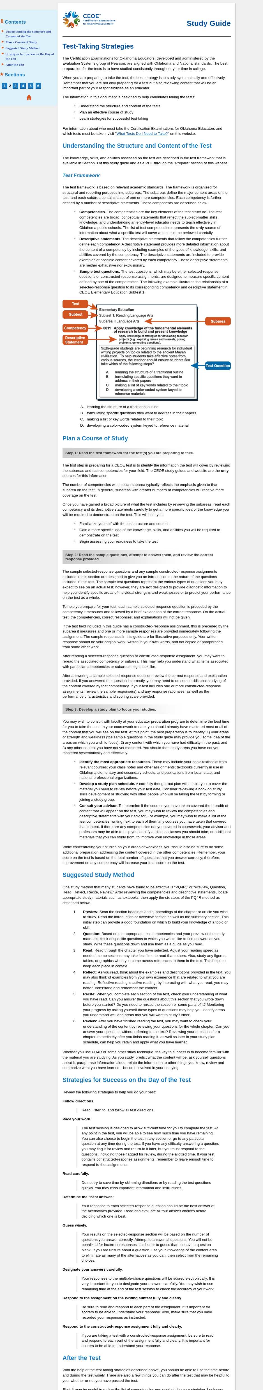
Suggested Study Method (23, 48)
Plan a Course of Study (21, 42)
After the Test (15, 64)
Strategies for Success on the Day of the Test (30, 56)
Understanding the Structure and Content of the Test (28, 34)
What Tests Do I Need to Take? (142, 133)
